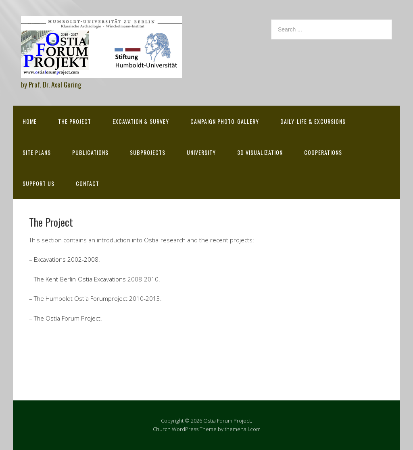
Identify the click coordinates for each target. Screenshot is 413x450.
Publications (90, 152)
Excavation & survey (141, 121)
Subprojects (147, 152)
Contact (87, 183)
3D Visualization (260, 152)
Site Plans (37, 152)
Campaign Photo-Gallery (224, 121)
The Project (74, 121)
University (201, 152)
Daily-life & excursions (313, 121)
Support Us (38, 183)
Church (162, 429)
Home (30, 121)
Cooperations (323, 152)
